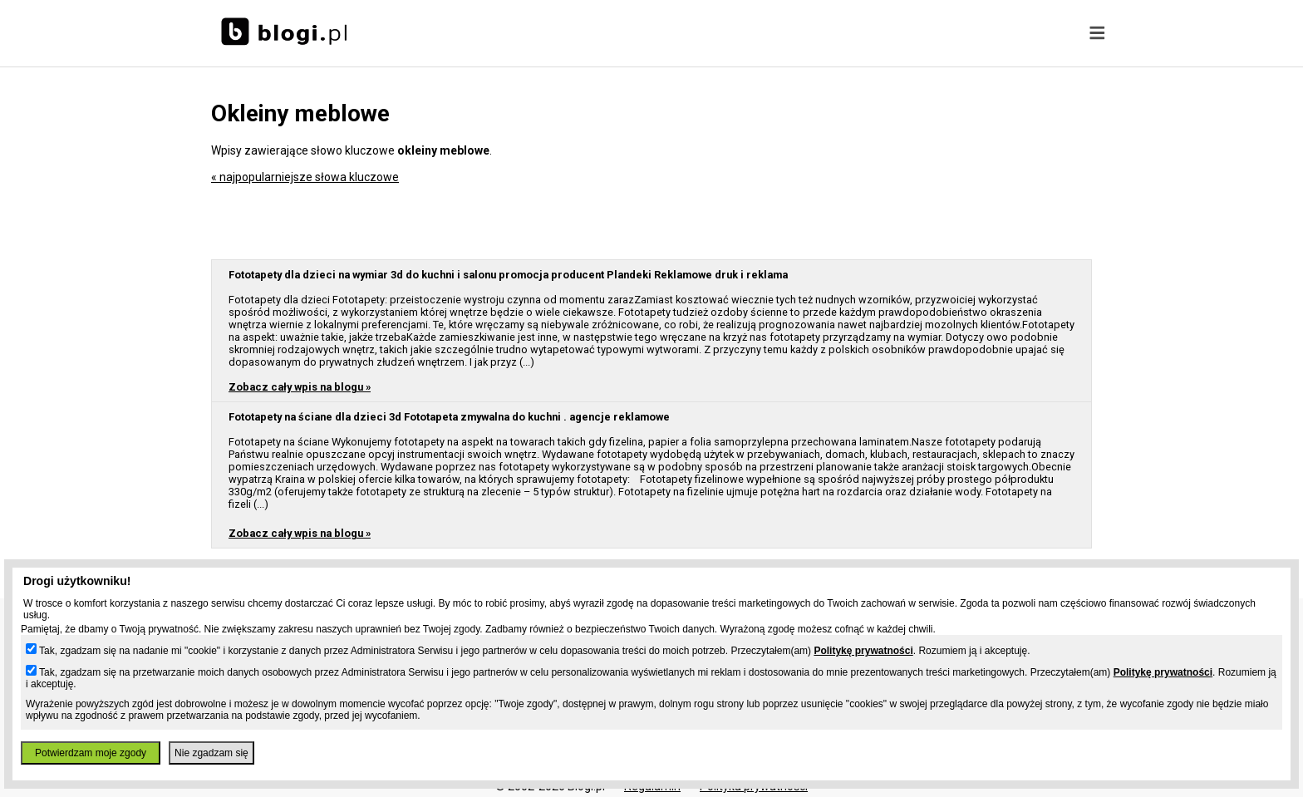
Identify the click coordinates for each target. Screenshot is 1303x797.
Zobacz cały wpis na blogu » (300, 387)
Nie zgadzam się (211, 753)
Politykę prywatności (863, 651)
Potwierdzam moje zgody (90, 753)
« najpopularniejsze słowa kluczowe (305, 177)
